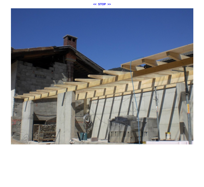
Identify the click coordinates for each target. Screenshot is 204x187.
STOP (102, 4)
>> (109, 4)
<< (95, 4)
